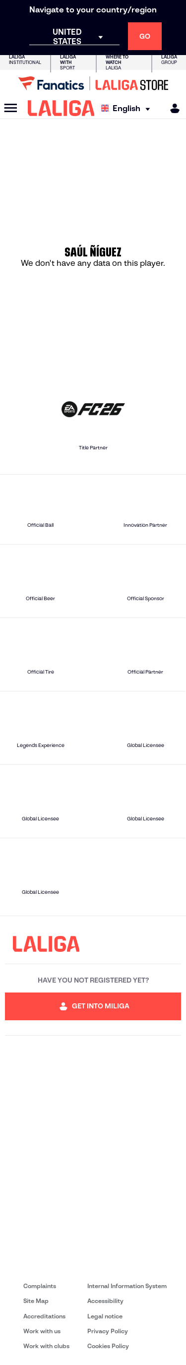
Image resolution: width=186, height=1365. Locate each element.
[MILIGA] (171, 108)
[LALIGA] (61, 108)
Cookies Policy (108, 1346)
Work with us (42, 1331)
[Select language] (128, 108)
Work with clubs (46, 1346)
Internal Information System (127, 1286)
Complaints (39, 1286)
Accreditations (44, 1316)
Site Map (36, 1301)
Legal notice (105, 1316)
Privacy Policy (107, 1331)
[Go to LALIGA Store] (93, 83)
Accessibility (105, 1301)
